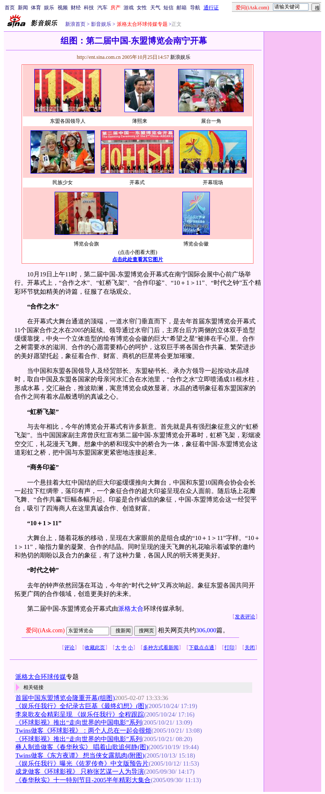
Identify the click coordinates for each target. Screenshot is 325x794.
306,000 (206, 630)
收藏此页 (95, 648)
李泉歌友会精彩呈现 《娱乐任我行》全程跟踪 (79, 714)
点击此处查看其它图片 (137, 259)
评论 (69, 648)
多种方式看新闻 (161, 648)
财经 (76, 8)
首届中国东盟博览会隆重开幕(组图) (65, 698)
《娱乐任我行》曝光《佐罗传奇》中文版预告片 (82, 763)
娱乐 (49, 8)
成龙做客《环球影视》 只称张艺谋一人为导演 (79, 771)
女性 (142, 8)
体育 (36, 8)
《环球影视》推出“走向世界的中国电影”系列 (78, 722)
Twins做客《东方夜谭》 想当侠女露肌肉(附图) (79, 755)
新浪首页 (75, 24)
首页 (10, 8)
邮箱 (181, 8)
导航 (195, 8)
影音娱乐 (101, 24)
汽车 (102, 8)
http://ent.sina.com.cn (99, 57)
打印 (229, 648)
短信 (168, 8)
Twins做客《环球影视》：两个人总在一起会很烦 (83, 730)
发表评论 (245, 617)
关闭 (250, 648)
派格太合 (130, 608)
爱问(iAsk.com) (45, 630)
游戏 (129, 8)
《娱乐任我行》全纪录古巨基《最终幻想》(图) (80, 706)
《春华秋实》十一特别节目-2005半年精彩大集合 (83, 780)
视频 (63, 8)
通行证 (211, 8)
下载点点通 (201, 648)
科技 (89, 8)
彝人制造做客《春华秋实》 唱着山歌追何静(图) (81, 747)
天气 (155, 8)
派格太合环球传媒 (40, 676)
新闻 (23, 8)
